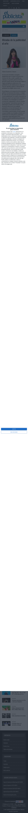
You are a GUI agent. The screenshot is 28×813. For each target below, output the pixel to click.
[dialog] (14, 406)
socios (14, 131)
